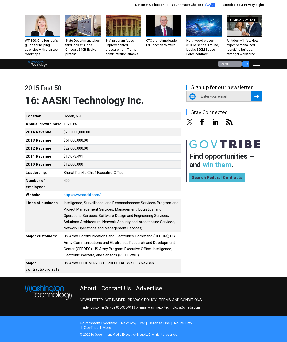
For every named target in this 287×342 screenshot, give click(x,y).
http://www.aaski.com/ (82, 195)
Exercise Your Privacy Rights (244, 5)
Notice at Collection (149, 5)
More (107, 327)
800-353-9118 (125, 307)
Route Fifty (183, 323)
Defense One (159, 323)
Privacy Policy (142, 300)
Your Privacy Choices (193, 5)
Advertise (149, 288)
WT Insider (115, 300)
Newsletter (91, 300)
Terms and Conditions (180, 300)
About (88, 288)
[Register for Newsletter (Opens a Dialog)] (256, 96)
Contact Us (116, 288)
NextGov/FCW (133, 323)
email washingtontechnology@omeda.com (169, 307)
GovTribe (91, 327)
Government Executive (98, 323)
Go (246, 64)
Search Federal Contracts (217, 177)
